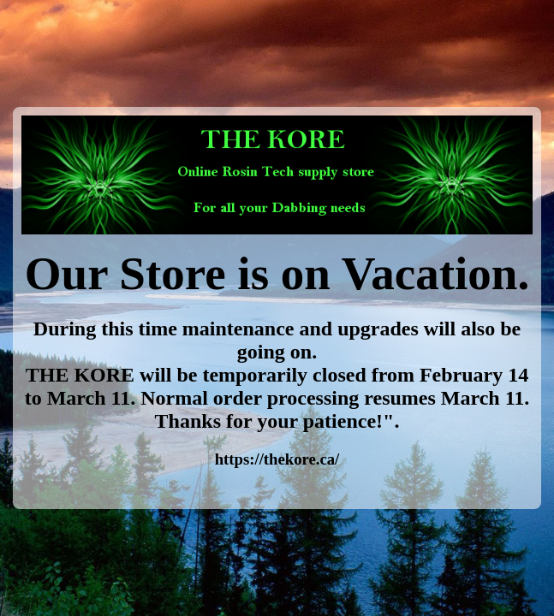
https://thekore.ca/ (277, 459)
